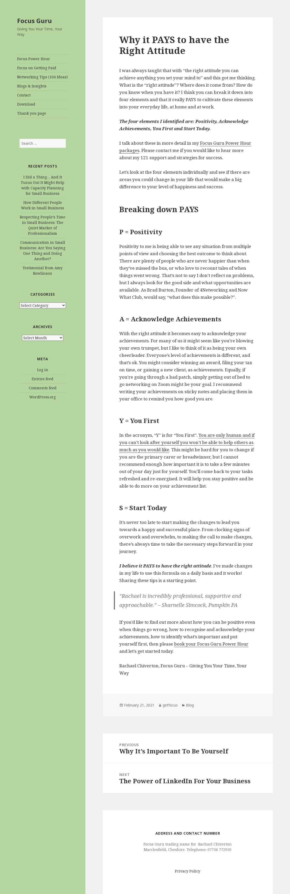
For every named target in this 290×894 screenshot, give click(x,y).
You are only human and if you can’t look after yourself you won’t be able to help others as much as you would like (186, 442)
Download (26, 104)
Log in (42, 369)
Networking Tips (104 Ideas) (42, 76)
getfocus (170, 705)
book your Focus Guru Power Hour (211, 644)
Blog (190, 705)
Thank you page (31, 113)
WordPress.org (42, 396)
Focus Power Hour (33, 58)
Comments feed (43, 387)
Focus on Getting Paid (36, 67)
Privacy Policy (187, 871)
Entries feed (42, 378)
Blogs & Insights (31, 86)
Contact (24, 95)
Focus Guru (34, 20)
